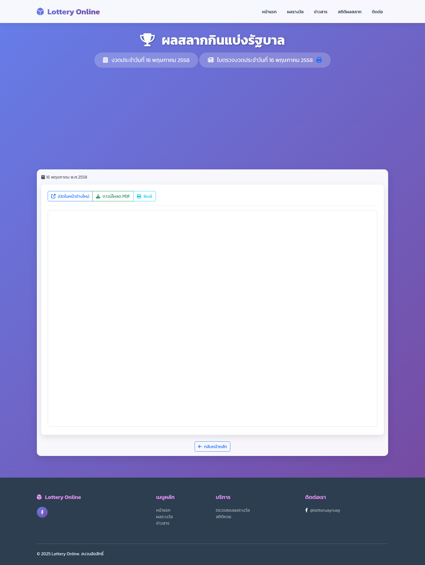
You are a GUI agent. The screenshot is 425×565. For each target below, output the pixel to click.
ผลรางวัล (295, 11)
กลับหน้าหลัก (212, 446)
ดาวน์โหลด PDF (113, 196)
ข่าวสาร (321, 11)
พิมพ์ (144, 196)
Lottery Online (68, 11)
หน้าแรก (269, 11)
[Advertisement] (212, 118)
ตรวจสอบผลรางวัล (233, 510)
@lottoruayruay (325, 510)
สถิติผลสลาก (350, 11)
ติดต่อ (377, 11)
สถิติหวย (223, 516)
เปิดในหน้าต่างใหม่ (70, 196)
